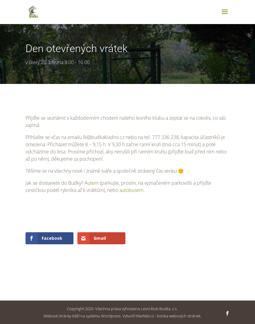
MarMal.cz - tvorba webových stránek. (168, 316)
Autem (92, 183)
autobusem (131, 190)
